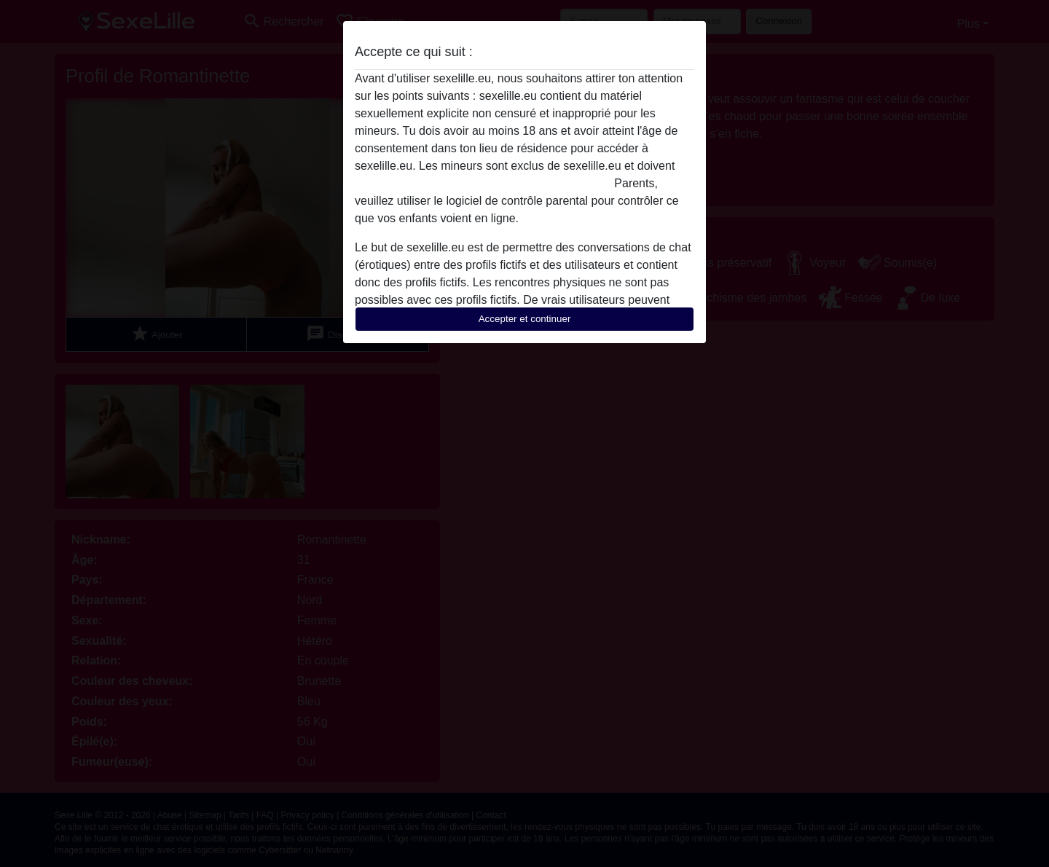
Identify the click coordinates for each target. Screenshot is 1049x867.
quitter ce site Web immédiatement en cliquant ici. (483, 183)
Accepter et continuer (525, 318)
